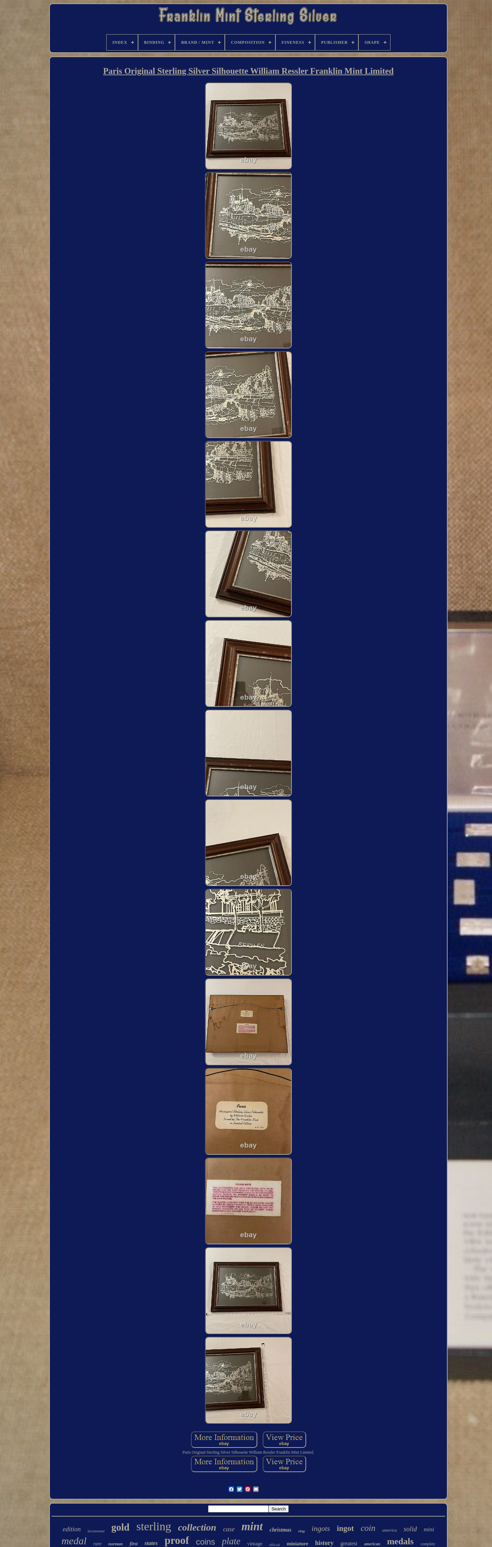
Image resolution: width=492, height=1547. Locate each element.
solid (410, 1529)
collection (197, 1527)
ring (301, 1531)
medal (74, 1540)
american (372, 1544)
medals (400, 1541)
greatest (348, 1543)
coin (368, 1528)
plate (231, 1541)
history (324, 1542)
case (229, 1529)
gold (120, 1527)
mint (252, 1526)
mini (429, 1529)
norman (115, 1543)
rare (97, 1543)
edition (72, 1529)
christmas (280, 1530)
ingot (345, 1528)
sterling (153, 1526)
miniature (297, 1543)
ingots (321, 1528)
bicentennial (95, 1531)
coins (205, 1541)
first (134, 1543)
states (151, 1543)
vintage (254, 1543)
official (274, 1545)
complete (428, 1544)
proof (177, 1540)
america (389, 1530)
